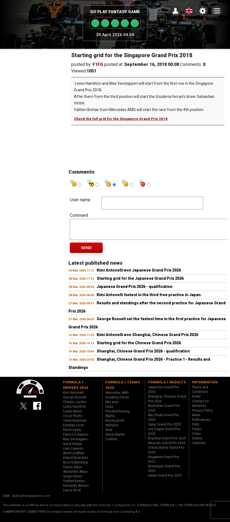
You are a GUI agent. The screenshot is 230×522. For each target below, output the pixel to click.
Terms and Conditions (200, 393)
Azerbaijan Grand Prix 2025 (164, 472)
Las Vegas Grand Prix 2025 (164, 435)
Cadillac (111, 443)
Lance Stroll (72, 494)
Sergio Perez (72, 480)
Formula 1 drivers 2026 (75, 389)
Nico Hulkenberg (75, 466)
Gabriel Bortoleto (75, 462)
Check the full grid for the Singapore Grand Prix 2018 (121, 119)
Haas (109, 411)
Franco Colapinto (75, 439)
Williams (112, 429)
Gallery (197, 442)
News (196, 419)
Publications (201, 424)
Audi (108, 434)
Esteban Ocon (73, 429)
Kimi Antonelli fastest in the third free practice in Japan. (149, 299)
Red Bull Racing (117, 415)
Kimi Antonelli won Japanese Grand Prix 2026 (139, 274)
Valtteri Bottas (74, 485)
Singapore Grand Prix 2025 (163, 463)
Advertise (199, 410)
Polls (195, 428)
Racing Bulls (115, 425)
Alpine (110, 420)
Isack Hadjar (72, 448)
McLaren (112, 406)
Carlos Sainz (72, 471)
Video (196, 438)
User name (80, 199)
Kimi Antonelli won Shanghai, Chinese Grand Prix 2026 (147, 339)
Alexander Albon (75, 476)
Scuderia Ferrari (117, 401)
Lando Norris (72, 415)
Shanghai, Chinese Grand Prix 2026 (167, 403)
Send (86, 252)
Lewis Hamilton (74, 411)
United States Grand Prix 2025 (166, 454)
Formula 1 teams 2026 (122, 389)
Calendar (199, 447)
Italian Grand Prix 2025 (165, 480)
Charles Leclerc (75, 406)
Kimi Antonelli (73, 397)
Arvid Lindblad (73, 457)
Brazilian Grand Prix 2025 (167, 442)
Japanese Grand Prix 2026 (163, 393)
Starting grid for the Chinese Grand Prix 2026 (139, 347)
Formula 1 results (167, 386)
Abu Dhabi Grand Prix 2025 (163, 421)
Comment (79, 215)
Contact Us (200, 405)
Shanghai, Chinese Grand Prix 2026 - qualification (143, 355)
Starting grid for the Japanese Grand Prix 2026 (140, 282)
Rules (196, 401)
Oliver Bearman (75, 425)
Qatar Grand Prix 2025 (164, 428)
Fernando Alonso (76, 490)
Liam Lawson (73, 452)
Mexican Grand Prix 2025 (166, 447)
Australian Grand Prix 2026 (164, 412)
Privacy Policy (202, 414)
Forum (197, 433)
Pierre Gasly (72, 434)
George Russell (74, 401)
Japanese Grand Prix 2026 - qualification (135, 290)
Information (205, 386)
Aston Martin (115, 439)
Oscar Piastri (73, 420)
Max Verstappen (75, 443)
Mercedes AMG (117, 397)
